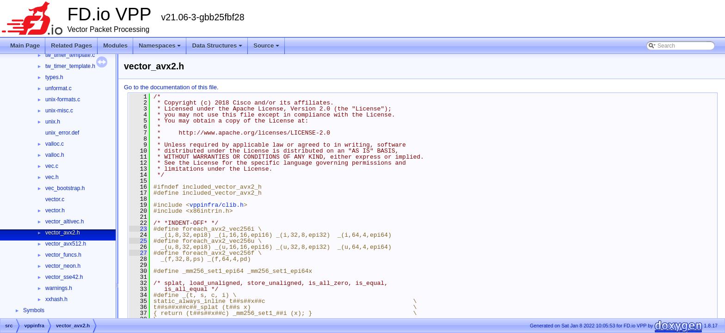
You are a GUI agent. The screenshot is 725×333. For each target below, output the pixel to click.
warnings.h (58, 288)
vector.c (54, 199)
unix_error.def (62, 133)
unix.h (52, 121)
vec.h (52, 177)
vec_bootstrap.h (65, 188)
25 (138, 241)
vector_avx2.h (62, 232)
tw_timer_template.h (70, 66)
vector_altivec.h (64, 221)
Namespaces (160, 45)
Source (266, 45)
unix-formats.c (62, 99)
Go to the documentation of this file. (171, 87)
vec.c (51, 166)
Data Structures (217, 45)
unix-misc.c (59, 110)
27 (138, 253)
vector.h (55, 210)
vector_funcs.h (63, 255)
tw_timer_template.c (70, 55)
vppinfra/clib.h (217, 205)
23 (138, 229)
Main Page (25, 45)
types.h (54, 77)
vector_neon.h (62, 266)
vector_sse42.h (64, 277)
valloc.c (54, 144)
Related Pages (71, 45)
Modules (115, 45)
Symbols (33, 310)
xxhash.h (56, 299)
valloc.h (54, 155)
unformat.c (58, 88)
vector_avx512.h (65, 243)
